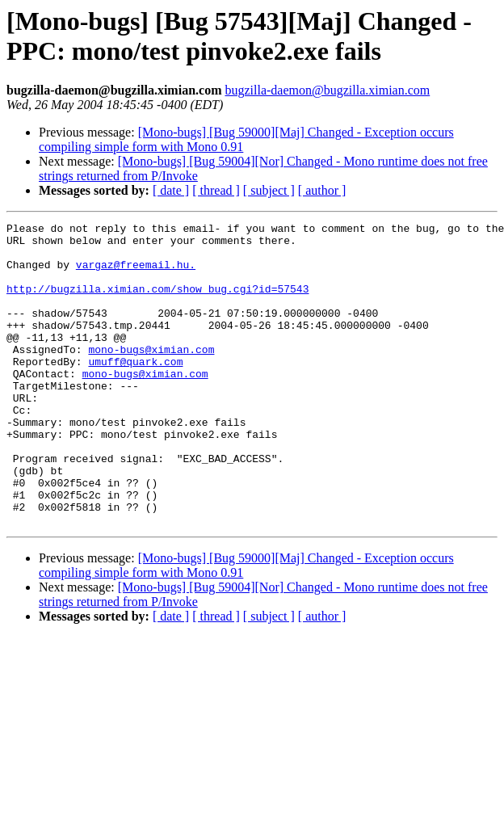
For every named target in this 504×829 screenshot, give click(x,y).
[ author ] (322, 190)
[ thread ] (216, 190)
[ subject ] (269, 190)
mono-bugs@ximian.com (151, 375)
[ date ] (171, 190)
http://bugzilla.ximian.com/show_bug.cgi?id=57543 (157, 303)
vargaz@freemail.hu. (135, 274)
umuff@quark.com (135, 390)
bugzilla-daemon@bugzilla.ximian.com (327, 90)
